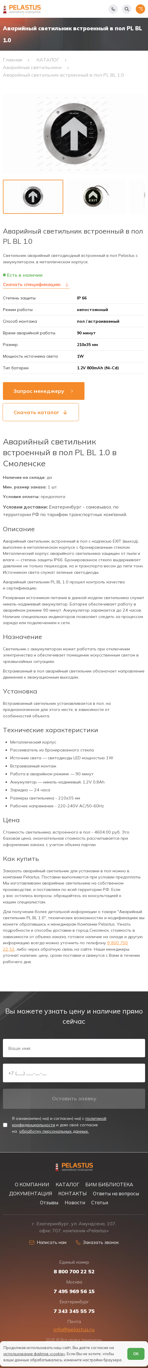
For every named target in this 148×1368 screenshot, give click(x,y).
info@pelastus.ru (74, 1329)
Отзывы (49, 1202)
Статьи (99, 1202)
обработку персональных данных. (54, 1131)
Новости (75, 1202)
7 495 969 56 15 (74, 1291)
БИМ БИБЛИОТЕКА (109, 1184)
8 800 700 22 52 (74, 1271)
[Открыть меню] (140, 9)
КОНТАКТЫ (72, 1193)
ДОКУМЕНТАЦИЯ (30, 1193)
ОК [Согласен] (136, 1353)
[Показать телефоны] (113, 9)
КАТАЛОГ (67, 1184)
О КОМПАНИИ (32, 1184)
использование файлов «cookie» (34, 1353)
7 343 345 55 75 (74, 1311)
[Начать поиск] (126, 9)
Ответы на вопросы (116, 1193)
